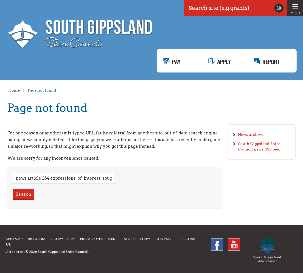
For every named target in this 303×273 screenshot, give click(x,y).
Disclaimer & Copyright (51, 239)
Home (14, 90)
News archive (250, 134)
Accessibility (136, 239)
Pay (176, 61)
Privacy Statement (99, 239)
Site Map (14, 239)
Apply (224, 61)
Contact (164, 239)
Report (271, 61)
